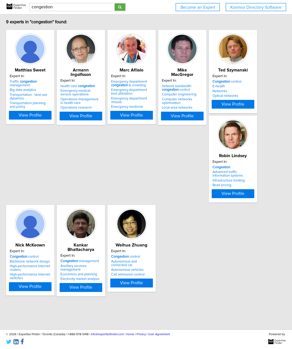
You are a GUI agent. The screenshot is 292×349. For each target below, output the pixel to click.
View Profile (53, 116)
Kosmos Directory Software (255, 7)
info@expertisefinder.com (107, 334)
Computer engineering (228, 94)
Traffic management (52, 86)
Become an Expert (197, 7)
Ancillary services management (234, 188)
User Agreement (159, 334)
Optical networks (41, 198)
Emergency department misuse (173, 103)
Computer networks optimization (236, 99)
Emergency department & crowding (168, 88)
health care (106, 86)
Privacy (141, 334)
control (42, 183)
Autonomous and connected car (52, 285)
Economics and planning (229, 193)
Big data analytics (41, 91)
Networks (35, 193)
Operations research (104, 107)
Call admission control (45, 295)
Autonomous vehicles (44, 290)
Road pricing (98, 201)
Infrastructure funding (105, 197)
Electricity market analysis (230, 198)
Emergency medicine (166, 107)
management (230, 183)
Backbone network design (170, 188)
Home (130, 334)
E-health (34, 188)
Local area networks (226, 104)
